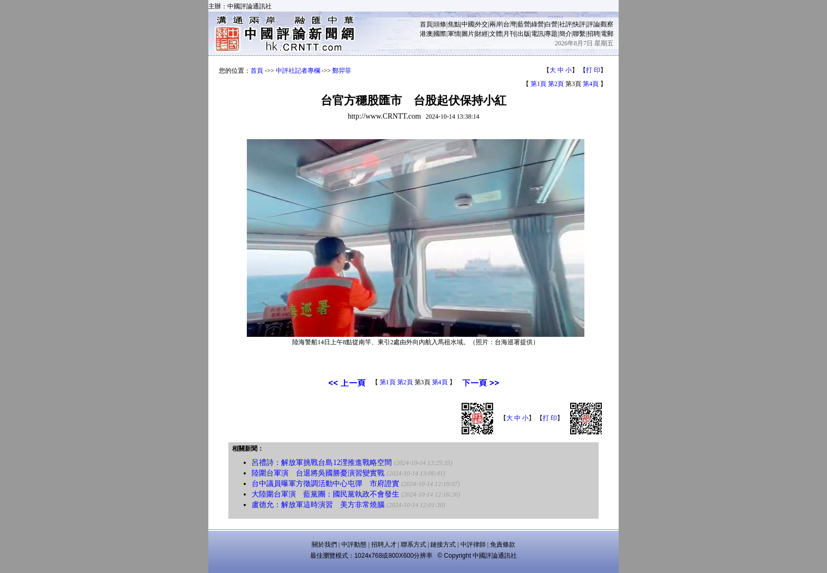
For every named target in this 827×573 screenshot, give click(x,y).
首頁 (426, 24)
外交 (481, 24)
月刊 (509, 33)
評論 (593, 24)
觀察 (607, 24)
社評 (565, 24)
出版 (523, 33)
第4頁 (591, 84)
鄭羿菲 (341, 70)
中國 (467, 24)
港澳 (426, 33)
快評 (579, 24)
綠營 (537, 24)
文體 (495, 33)
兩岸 (495, 24)
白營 (551, 24)
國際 (440, 33)
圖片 (467, 33)
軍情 (454, 33)
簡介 (565, 33)
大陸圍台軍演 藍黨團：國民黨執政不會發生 (325, 494)
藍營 (523, 24)
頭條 (440, 24)
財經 (481, 33)
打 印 (593, 70)
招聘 (593, 33)
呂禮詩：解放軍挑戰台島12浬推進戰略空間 (322, 463)
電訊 (537, 33)
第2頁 (556, 84)
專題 (551, 33)
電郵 (607, 33)
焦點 (454, 24)
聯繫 (579, 33)
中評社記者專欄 (298, 70)
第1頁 (538, 84)
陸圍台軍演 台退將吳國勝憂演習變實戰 (318, 473)
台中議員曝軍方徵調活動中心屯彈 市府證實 (325, 484)
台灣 (509, 24)
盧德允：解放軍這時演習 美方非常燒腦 (318, 505)
